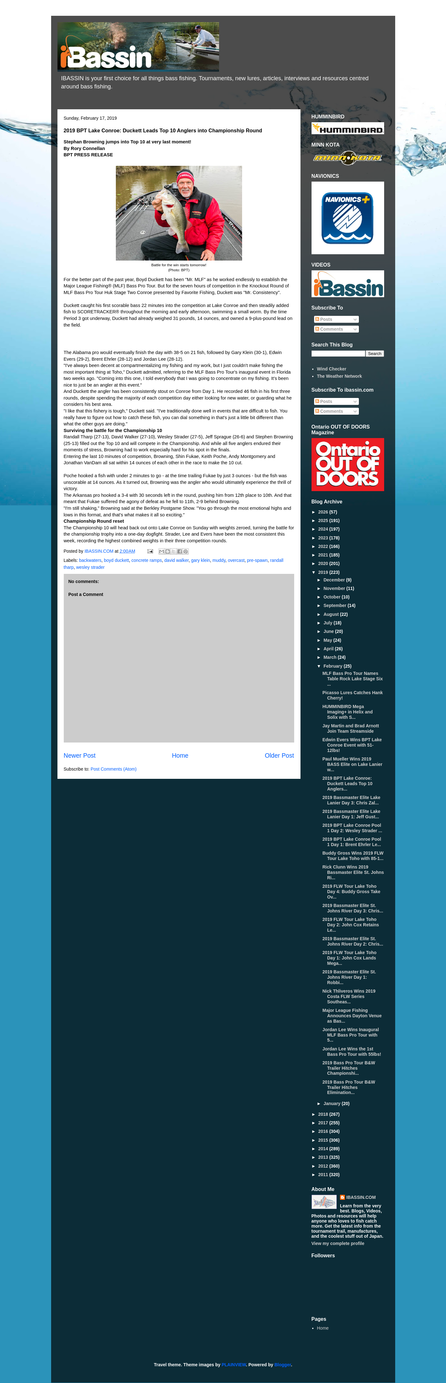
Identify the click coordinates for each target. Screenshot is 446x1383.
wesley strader (90, 567)
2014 (323, 1148)
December (335, 579)
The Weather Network (339, 376)
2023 (323, 537)
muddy (218, 560)
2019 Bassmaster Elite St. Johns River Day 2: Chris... (352, 941)
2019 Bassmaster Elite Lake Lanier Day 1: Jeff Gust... (351, 814)
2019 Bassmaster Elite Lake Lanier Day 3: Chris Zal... (351, 800)
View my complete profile (338, 1243)
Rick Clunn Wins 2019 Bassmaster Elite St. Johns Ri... (353, 872)
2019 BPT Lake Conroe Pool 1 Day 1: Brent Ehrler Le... (351, 842)
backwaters (90, 560)
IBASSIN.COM (100, 551)
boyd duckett (116, 560)
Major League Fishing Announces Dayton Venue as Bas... (352, 1016)
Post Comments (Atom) (113, 769)
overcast (236, 560)
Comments (329, 329)
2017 (323, 1122)
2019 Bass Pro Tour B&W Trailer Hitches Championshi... (348, 1068)
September (336, 605)
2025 (323, 520)
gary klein (200, 560)
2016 (323, 1131)
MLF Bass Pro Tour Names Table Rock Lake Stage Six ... (352, 679)
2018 (323, 1114)
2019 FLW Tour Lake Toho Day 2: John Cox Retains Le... (350, 925)
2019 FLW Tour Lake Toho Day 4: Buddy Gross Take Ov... (351, 891)
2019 (323, 572)
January (333, 1103)
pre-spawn (257, 560)
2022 (323, 546)
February (334, 666)
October (333, 596)
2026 (323, 511)
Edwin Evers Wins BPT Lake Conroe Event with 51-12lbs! (352, 745)
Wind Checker (331, 368)
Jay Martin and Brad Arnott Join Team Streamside (350, 728)
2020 (323, 563)
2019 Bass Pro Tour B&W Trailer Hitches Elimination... (348, 1087)
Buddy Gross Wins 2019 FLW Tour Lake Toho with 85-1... (353, 856)
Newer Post (80, 755)
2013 (323, 1157)
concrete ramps (146, 560)
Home (180, 755)
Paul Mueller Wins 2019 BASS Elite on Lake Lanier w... (352, 764)
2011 (323, 1174)
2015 (323, 1140)
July (329, 622)
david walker (176, 560)
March (331, 657)
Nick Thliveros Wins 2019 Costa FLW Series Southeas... (348, 996)
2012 (323, 1166)
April (329, 648)
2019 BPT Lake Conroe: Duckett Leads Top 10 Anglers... (347, 783)
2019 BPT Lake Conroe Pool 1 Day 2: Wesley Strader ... (352, 828)
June (329, 631)
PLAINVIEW (234, 1364)
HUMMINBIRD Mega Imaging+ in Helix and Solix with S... (347, 712)
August (332, 614)
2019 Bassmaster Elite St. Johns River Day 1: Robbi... (349, 977)
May (328, 640)
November (335, 588)
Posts (323, 319)
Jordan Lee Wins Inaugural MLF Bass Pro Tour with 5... (350, 1035)
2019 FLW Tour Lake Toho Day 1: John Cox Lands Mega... (349, 958)
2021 (323, 554)
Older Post (279, 755)
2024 (323, 529)
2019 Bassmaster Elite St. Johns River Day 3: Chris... (352, 908)
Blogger (283, 1364)
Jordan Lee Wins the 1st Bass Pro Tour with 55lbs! (351, 1051)
